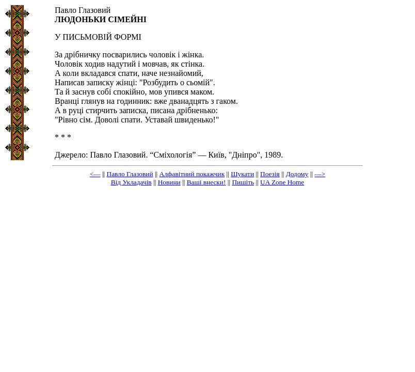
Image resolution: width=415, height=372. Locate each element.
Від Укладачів (131, 182)
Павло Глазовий (130, 174)
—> (319, 174)
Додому (297, 174)
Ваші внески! (206, 182)
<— (95, 174)
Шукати (242, 174)
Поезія (270, 174)
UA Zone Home (282, 182)
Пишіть (243, 182)
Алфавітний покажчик (192, 174)
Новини (169, 182)
